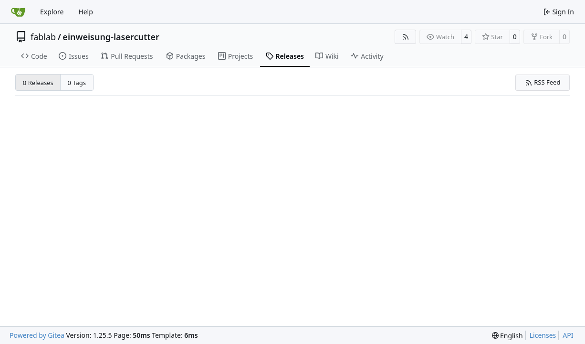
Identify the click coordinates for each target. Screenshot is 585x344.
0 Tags (77, 82)
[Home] (18, 12)
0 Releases (38, 82)
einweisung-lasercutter (111, 37)
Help (85, 11)
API (568, 335)
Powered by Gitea (37, 335)
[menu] (507, 335)
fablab (43, 37)
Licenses (543, 335)
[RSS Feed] (406, 37)
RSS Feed (543, 82)
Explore (51, 11)
